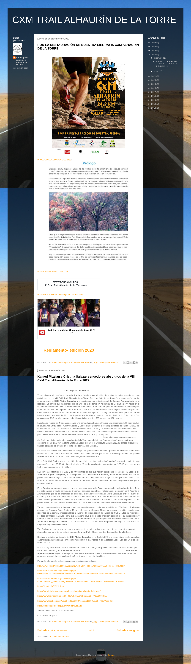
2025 (153, 42)
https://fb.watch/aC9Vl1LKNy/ (50, 586)
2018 (153, 88)
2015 (153, 100)
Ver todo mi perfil (20, 68)
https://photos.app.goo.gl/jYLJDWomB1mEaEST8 (59, 606)
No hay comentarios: (109, 362)
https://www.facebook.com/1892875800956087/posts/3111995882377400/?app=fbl (74, 601)
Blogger (110, 655)
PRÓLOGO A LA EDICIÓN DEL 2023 (54, 160)
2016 (153, 96)
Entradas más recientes (52, 630)
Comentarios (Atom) (59, 636)
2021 (153, 76)
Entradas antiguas (127, 630)
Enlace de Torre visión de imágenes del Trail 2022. (60, 294)
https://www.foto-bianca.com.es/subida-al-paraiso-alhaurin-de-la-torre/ (69, 591)
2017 (153, 92)
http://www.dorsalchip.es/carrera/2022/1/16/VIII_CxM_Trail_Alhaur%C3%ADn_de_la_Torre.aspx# (81, 566)
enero (157, 71)
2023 (153, 50)
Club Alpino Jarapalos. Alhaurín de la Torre (21, 61)
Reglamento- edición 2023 (69, 350)
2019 (153, 84)
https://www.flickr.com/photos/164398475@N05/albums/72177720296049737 (72, 596)
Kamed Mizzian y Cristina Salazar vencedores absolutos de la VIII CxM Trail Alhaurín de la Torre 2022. (86, 378)
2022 (153, 54)
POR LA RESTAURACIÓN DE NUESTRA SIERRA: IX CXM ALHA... (165, 63)
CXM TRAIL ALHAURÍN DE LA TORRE (94, 20)
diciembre (158, 58)
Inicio (92, 630)
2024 (153, 46)
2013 (153, 108)
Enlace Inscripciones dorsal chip (52, 271)
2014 (153, 104)
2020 (153, 80)
